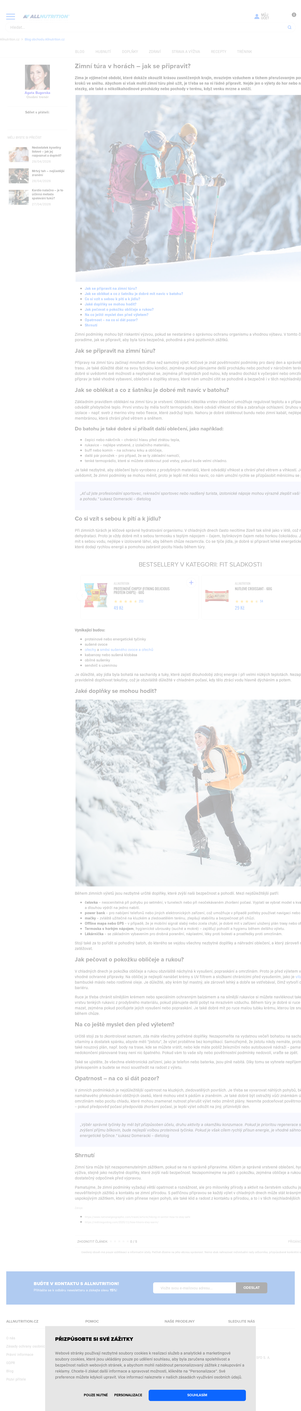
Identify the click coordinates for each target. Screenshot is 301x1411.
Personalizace (128, 1395)
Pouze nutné (96, 1395)
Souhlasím (197, 1395)
